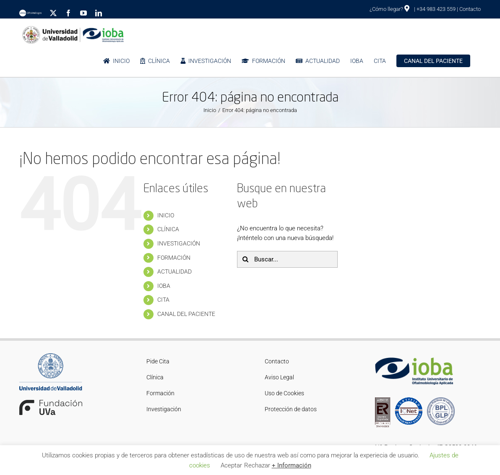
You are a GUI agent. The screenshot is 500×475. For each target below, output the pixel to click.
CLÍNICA (168, 229)
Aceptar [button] (231, 465)
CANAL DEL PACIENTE (186, 314)
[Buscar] (245, 259)
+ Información (291, 465)
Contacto (470, 9)
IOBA (163, 285)
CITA (163, 299)
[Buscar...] (287, 259)
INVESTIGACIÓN (178, 243)
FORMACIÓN (173, 257)
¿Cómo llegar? (389, 9)
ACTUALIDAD (174, 271)
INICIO (165, 215)
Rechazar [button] (257, 465)
